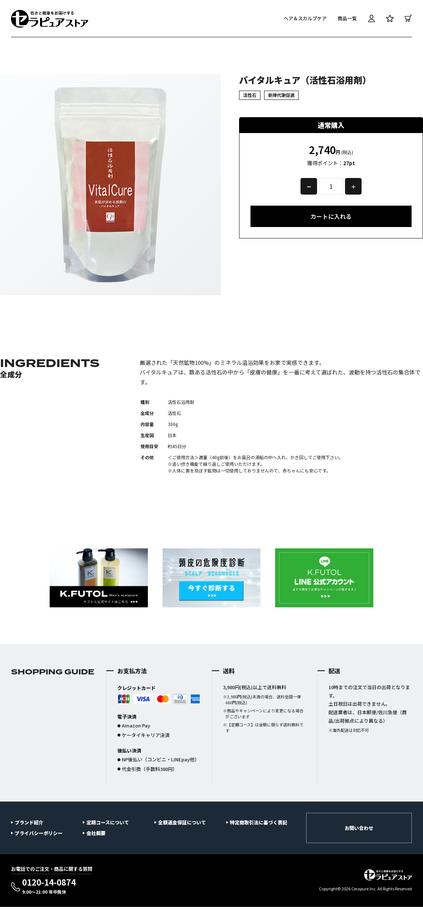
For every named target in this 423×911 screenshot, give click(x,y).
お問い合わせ (359, 827)
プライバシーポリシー (39, 833)
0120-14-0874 (49, 886)
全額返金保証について (182, 822)
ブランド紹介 (29, 822)
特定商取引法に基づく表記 (258, 822)
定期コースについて (107, 822)
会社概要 (96, 833)
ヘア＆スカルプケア (305, 18)
